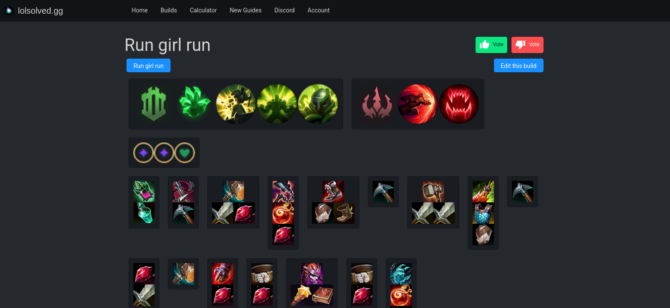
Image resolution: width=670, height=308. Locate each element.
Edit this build (519, 65)
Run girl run (148, 65)
